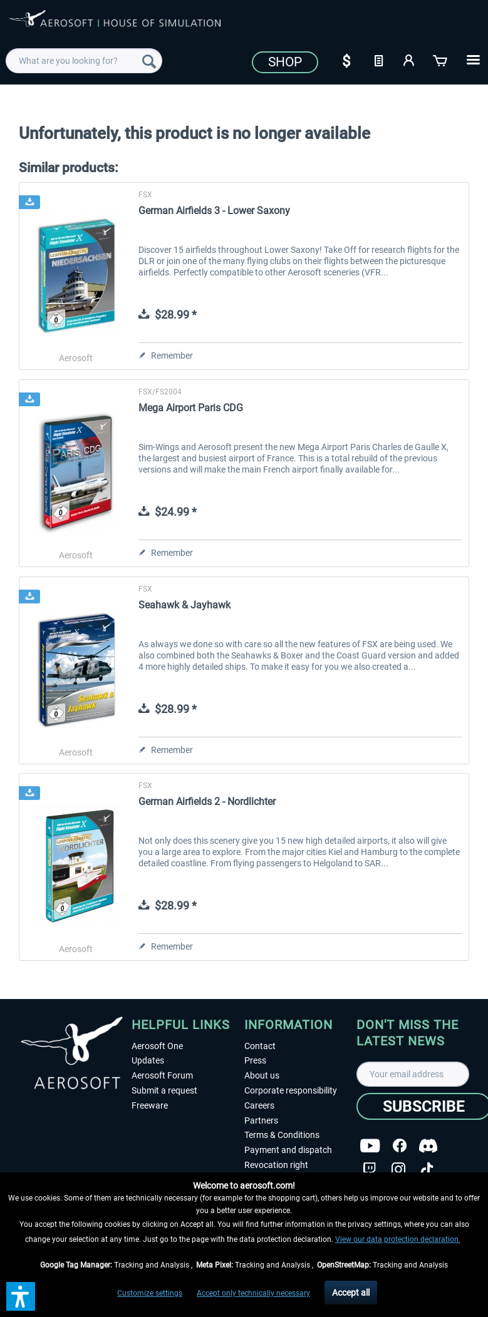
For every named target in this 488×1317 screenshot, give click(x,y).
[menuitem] (84, 60)
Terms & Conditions (281, 1135)
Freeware (150, 1105)
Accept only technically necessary (253, 1293)
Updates (148, 1060)
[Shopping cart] (441, 59)
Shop (285, 61)
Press (255, 1060)
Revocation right (276, 1165)
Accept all (351, 1293)
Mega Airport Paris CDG (190, 408)
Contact (260, 1046)
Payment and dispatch (288, 1150)
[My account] (409, 59)
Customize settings (149, 1293)
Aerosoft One (157, 1046)
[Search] (149, 60)
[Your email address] (412, 1074)
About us (261, 1075)
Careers (259, 1105)
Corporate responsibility (290, 1090)
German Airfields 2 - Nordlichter (207, 801)
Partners (261, 1120)
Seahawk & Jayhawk (184, 605)
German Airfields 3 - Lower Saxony (214, 211)
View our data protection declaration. (397, 1239)
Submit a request (164, 1090)
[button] (20, 1296)
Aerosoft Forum (162, 1075)
